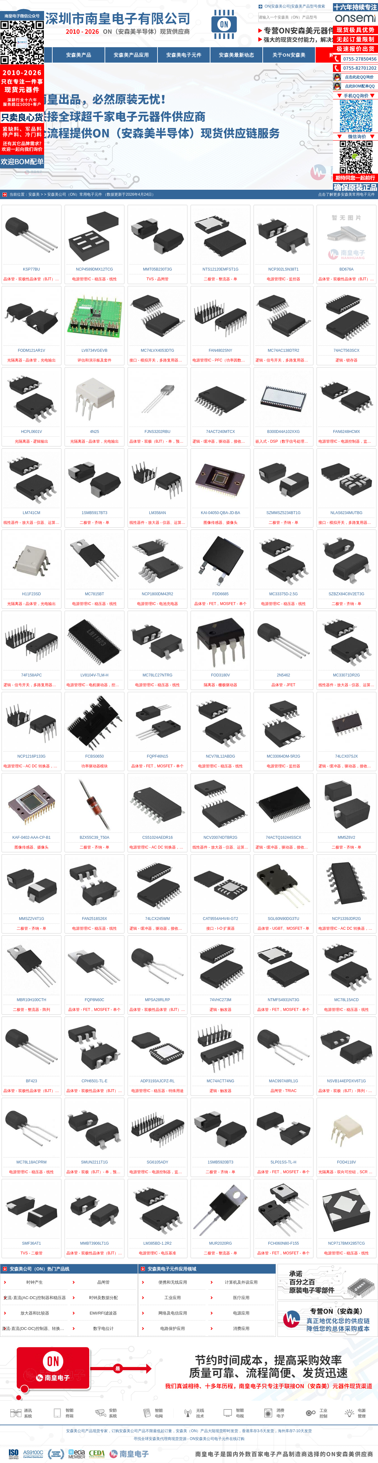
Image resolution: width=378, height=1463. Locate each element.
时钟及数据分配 (103, 1297)
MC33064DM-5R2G (283, 756)
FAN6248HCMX (346, 431)
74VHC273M (221, 1000)
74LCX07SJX (346, 756)
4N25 (94, 431)
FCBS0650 (94, 756)
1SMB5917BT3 (94, 513)
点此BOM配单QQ (360, 86)
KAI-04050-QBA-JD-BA (220, 513)
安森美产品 (78, 55)
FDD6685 (220, 594)
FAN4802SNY (220, 350)
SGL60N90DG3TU (283, 918)
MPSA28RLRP (157, 1000)
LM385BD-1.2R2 (157, 1243)
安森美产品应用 (131, 55)
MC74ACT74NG (220, 1081)
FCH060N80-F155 (283, 1243)
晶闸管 (103, 1282)
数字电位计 (103, 1328)
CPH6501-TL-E (94, 1081)
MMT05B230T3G (157, 269)
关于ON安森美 (289, 55)
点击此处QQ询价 (359, 77)
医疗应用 (241, 1297)
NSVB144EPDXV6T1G (346, 1081)
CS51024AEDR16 (157, 837)
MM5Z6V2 (346, 837)
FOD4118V (346, 1162)
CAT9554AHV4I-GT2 (220, 918)
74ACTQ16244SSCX (283, 837)
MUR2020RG (220, 1243)
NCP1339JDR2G (346, 918)
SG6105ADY (158, 1162)
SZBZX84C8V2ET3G (346, 594)
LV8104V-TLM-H (94, 675)
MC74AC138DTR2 (283, 350)
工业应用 (172, 1297)
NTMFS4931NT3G (283, 1000)
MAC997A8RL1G (283, 1081)
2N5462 (283, 675)
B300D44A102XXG (283, 431)
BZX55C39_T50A (94, 837)
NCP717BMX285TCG (346, 1243)
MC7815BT (94, 594)
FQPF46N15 (157, 756)
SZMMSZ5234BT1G (283, 513)
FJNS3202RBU (157, 431)
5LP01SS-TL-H (283, 1162)
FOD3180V (220, 675)
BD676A (347, 269)
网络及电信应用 (172, 1313)
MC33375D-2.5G (283, 594)
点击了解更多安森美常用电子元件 (346, 194)
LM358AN (157, 513)
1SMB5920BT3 (220, 1162)
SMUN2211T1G (94, 1162)
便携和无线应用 (172, 1282)
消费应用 (241, 1328)
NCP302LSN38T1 (283, 269)
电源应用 (241, 1313)
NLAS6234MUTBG (346, 513)
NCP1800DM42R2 (157, 594)
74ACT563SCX (346, 350)
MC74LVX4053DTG (157, 350)
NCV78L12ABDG (220, 756)
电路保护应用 (172, 1328)
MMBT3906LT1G (94, 1243)
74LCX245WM (157, 918)
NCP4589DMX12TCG (94, 269)
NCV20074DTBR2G (220, 837)
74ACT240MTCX (220, 431)
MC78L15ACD (346, 1000)
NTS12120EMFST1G (220, 269)
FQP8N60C (94, 1000)
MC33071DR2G (346, 675)
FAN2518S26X (94, 918)
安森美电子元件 (184, 55)
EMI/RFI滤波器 (103, 1313)
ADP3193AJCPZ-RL (157, 1081)
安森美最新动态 (236, 55)
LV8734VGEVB (94, 350)
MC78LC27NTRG (158, 675)
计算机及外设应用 (241, 1282)
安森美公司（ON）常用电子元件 (74, 194)
